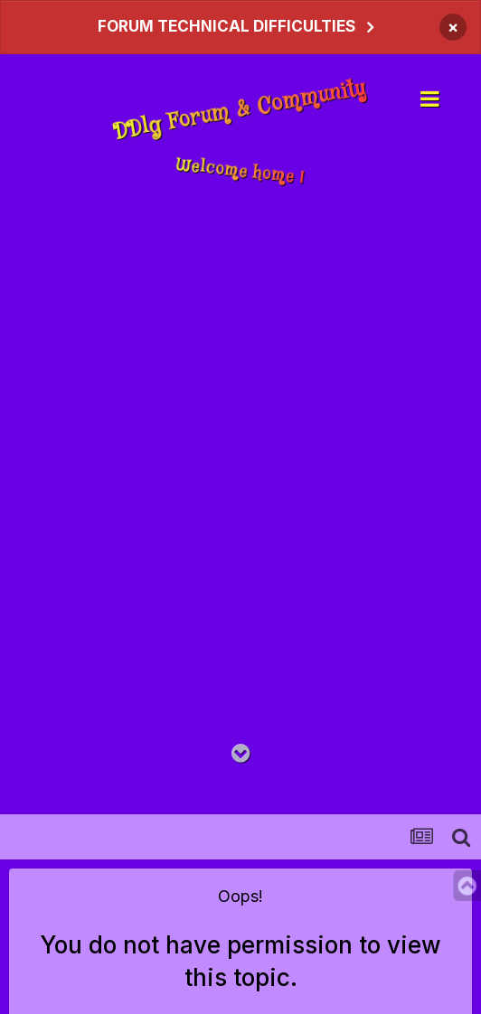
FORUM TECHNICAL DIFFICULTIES (226, 26)
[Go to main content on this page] (240, 754)
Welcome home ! (241, 171)
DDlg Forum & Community (240, 110)
